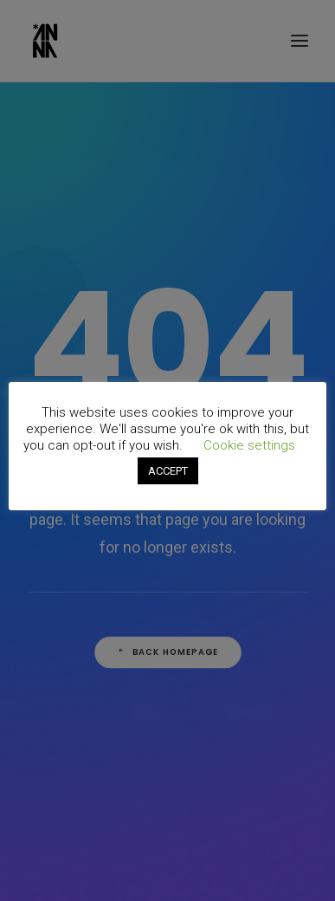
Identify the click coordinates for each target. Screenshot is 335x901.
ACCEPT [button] (168, 470)
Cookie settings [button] (249, 445)
